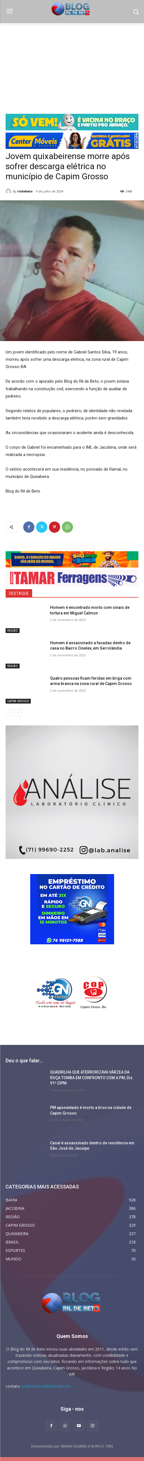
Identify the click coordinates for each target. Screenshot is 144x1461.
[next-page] (18, 712)
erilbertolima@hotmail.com (46, 1386)
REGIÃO (12, 630)
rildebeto (24, 191)
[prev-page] (9, 712)
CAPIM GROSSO (18, 701)
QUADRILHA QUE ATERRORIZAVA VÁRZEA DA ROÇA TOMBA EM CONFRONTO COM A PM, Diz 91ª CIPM (91, 1077)
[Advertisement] (72, 65)
